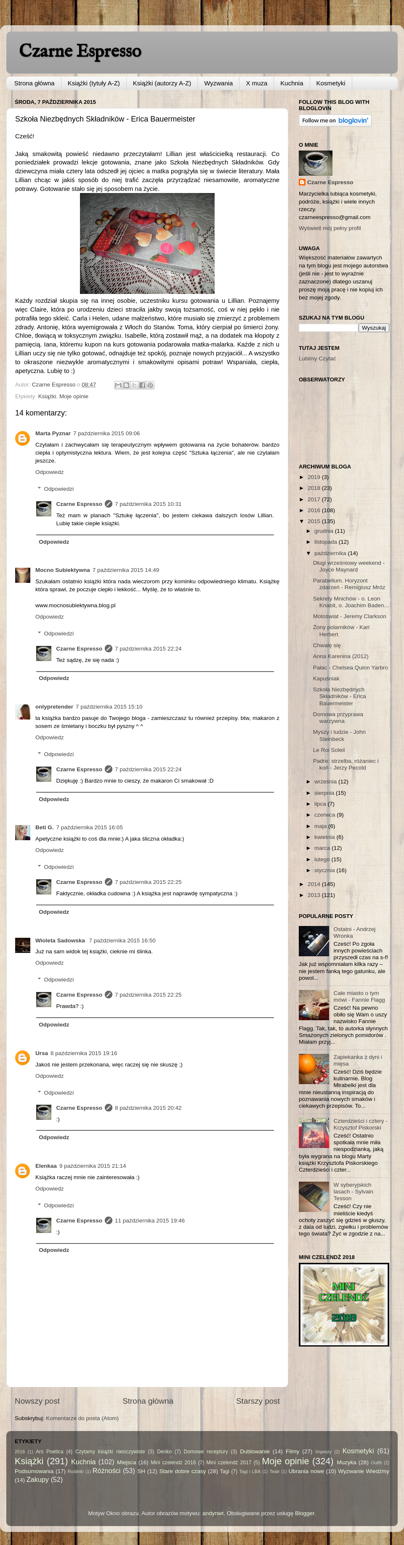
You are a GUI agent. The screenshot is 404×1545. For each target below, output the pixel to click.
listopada (326, 542)
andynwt (212, 1513)
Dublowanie (255, 1451)
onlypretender (54, 707)
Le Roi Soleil (329, 750)
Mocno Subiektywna (62, 570)
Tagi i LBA (250, 1471)
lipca (321, 804)
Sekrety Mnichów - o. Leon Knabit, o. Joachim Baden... (351, 601)
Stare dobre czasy (182, 1471)
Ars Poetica (49, 1452)
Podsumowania (34, 1471)
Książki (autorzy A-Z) (162, 83)
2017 (315, 499)
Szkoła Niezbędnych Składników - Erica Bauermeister (339, 696)
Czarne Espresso (80, 52)
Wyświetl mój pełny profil (330, 228)
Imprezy (323, 1451)
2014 (315, 884)
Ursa (41, 1053)
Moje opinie (73, 396)
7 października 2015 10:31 (148, 504)
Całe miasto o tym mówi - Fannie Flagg (359, 996)
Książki (47, 396)
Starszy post (258, 1401)
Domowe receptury (206, 1452)
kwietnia (325, 837)
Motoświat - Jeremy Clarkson (349, 616)
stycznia (325, 870)
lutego (323, 859)
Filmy (292, 1451)
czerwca (325, 815)
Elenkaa (46, 1166)
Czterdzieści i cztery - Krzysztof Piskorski (360, 1124)
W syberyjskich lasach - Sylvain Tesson (353, 1191)
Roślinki (76, 1471)
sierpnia (325, 793)
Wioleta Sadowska (60, 940)
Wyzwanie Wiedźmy (363, 1471)
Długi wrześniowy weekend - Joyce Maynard (349, 566)
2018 (315, 488)
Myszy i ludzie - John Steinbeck (339, 735)
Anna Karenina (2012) (341, 656)
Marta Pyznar (53, 433)
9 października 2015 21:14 (92, 1166)
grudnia (324, 531)
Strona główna (34, 83)
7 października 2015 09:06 (106, 433)
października (331, 553)
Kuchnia (291, 83)
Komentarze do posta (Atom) (82, 1418)
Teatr (274, 1471)
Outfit (376, 1462)
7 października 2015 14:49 (126, 570)
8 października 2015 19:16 (83, 1053)
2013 (315, 895)
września (326, 781)
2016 (315, 510)
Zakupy (38, 1479)
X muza (256, 83)
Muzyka (346, 1462)
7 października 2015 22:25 (148, 882)
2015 (315, 521)
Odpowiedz (49, 472)
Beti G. (44, 827)
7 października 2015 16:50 (122, 940)
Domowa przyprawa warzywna (338, 717)
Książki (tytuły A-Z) (94, 83)
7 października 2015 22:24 (148, 649)
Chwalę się (327, 645)
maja (321, 826)
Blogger (304, 1513)
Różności (107, 1470)
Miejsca (126, 1462)
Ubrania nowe (306, 1471)
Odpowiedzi (59, 489)
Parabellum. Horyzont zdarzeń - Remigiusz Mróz (349, 583)
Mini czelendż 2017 (228, 1463)
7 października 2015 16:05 (89, 827)
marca (323, 848)
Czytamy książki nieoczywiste (110, 1452)
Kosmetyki (331, 83)
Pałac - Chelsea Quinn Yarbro (350, 667)
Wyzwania (218, 83)
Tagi (224, 1471)
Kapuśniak (326, 678)
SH (141, 1471)
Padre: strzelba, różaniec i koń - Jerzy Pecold (346, 764)
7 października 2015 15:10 (109, 707)
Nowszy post (37, 1401)
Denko (164, 1452)
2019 (315, 477)
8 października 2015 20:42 (148, 1108)
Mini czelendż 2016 (173, 1463)
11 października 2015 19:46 (150, 1220)
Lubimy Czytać (317, 358)
